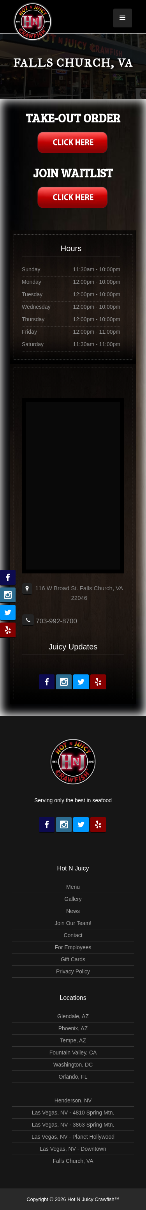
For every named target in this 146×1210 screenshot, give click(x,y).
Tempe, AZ (73, 1040)
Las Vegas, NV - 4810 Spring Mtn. (73, 1112)
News (73, 911)
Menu (73, 887)
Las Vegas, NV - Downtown (73, 1149)
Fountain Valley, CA (73, 1052)
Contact (72, 935)
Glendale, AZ (73, 1016)
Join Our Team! (73, 923)
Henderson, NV (73, 1100)
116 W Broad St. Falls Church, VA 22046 (79, 593)
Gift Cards (73, 959)
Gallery (72, 899)
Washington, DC (73, 1064)
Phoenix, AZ (73, 1028)
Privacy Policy (73, 971)
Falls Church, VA (73, 1161)
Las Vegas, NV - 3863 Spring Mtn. (73, 1125)
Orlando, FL (73, 1077)
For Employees (73, 947)
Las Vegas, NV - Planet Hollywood (73, 1137)
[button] (122, 18)
